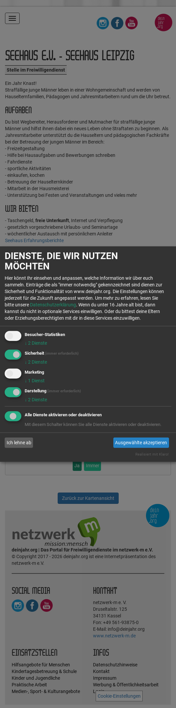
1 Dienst (35, 380)
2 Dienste (36, 343)
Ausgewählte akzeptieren (141, 442)
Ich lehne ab (19, 442)
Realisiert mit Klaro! (152, 454)
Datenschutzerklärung (53, 304)
